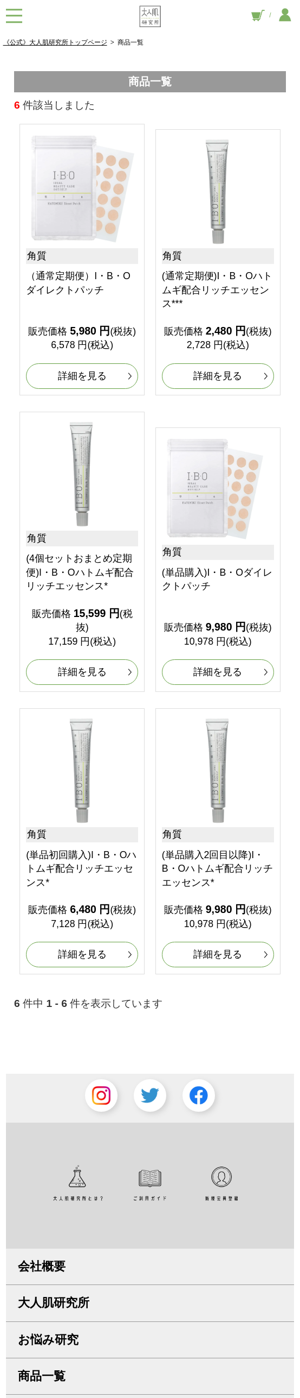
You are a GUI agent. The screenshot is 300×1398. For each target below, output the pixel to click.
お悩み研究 (48, 1339)
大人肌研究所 (53, 1302)
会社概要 (42, 1266)
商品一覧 (42, 1376)
